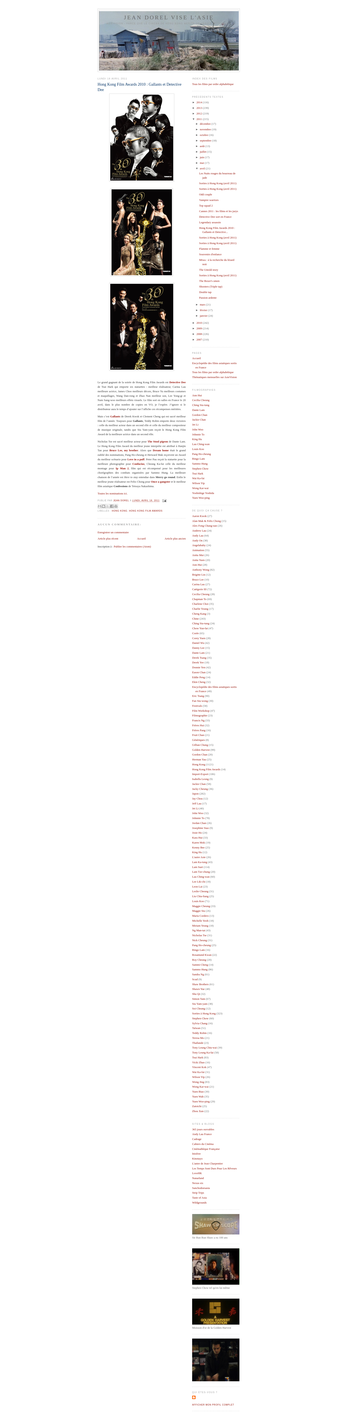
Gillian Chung (200, 744)
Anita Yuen (198, 560)
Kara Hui (197, 837)
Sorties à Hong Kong (204, 1013)
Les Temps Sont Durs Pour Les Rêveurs (214, 1168)
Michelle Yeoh (200, 920)
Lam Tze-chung (201, 871)
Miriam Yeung (200, 925)
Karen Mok (198, 842)
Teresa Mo (198, 1038)
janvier (204, 315)
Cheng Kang (199, 613)
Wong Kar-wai (200, 488)
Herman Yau (199, 759)
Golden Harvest (201, 749)
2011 (199, 119)
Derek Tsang (199, 657)
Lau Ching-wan (201, 444)
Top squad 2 (206, 205)
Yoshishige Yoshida (203, 493)
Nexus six (197, 1183)
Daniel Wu (198, 642)
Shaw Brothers (200, 984)
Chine (195, 618)
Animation (198, 550)
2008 (199, 334)
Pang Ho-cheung (201, 454)
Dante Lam (198, 410)
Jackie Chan (199, 419)
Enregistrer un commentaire (113, 532)
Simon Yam (198, 998)
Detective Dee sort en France (215, 216)
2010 (199, 322)
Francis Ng (198, 720)
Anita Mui (198, 555)
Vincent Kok (199, 1067)
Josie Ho (197, 832)
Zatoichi (196, 1106)
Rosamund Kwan (201, 954)
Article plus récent (108, 538)
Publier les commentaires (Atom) (132, 546)
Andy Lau (197, 535)
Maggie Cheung (201, 906)
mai (202, 162)
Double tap (205, 292)
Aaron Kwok (199, 516)
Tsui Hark (197, 473)
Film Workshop (201, 710)
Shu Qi (196, 993)
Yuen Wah (198, 1096)
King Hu (197, 439)
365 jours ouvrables (203, 1129)
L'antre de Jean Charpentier (207, 1163)
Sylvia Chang (199, 1023)
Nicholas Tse (199, 935)
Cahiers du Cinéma (203, 1144)
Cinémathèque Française (206, 1148)
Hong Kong (119, 511)
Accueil (141, 538)
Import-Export (200, 774)
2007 (199, 339)
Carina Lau (198, 584)
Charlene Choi (200, 603)
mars (203, 304)
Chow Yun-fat (200, 628)
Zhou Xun (198, 1111)
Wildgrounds (199, 1202)
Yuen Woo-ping (201, 497)
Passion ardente (207, 297)
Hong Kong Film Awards (145, 511)
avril (203, 168)
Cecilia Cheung (201, 400)
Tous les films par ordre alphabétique (213, 84)
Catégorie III (199, 589)
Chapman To (199, 599)
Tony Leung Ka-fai (202, 1052)
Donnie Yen (198, 667)
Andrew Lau (199, 530)
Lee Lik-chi (198, 881)
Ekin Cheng (198, 682)
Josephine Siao (200, 828)
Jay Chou (197, 798)
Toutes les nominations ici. (112, 493)
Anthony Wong (200, 569)
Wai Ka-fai (198, 478)
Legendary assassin (210, 222)
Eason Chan (198, 672)
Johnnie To (198, 434)
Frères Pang (198, 730)
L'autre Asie (199, 857)
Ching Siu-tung (200, 405)
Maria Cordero (200, 915)
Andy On (197, 540)
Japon (195, 793)
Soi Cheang (198, 1008)
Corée (195, 633)
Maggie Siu (198, 910)
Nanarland (198, 1178)
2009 (199, 328)
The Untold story (208, 269)
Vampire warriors (209, 200)
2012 (199, 113)
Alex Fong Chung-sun (204, 525)
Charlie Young (200, 608)
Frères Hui (198, 725)
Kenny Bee (198, 847)
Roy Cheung (199, 959)
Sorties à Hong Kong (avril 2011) (217, 183)
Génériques (198, 740)
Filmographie (199, 715)
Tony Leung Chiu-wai (204, 1047)
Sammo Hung (200, 463)
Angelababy (199, 545)
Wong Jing (198, 1082)
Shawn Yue (198, 989)
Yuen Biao (198, 1091)
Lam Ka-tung (199, 862)
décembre (205, 123)
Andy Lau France (202, 1134)
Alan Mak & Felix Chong (206, 521)
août (202, 146)
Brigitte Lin (198, 574)
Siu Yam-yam (199, 1003)
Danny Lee (198, 647)
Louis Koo (198, 449)
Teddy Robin (199, 1033)
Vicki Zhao (198, 1062)
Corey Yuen (198, 638)
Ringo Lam (198, 458)
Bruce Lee (198, 579)
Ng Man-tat (198, 930)
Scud (195, 979)
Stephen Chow (200, 468)
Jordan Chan (199, 823)
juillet (203, 151)
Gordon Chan (199, 414)
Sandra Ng (198, 974)
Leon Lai (197, 886)
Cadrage (196, 1139)
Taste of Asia (199, 1197)
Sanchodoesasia (201, 1188)
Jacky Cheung (200, 788)
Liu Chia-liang (200, 896)
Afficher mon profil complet (213, 1405)
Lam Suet (197, 867)
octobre (204, 135)
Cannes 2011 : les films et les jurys (218, 211)
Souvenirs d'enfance (210, 254)
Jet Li (195, 424)
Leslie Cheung (200, 891)
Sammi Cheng (200, 964)
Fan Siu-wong (200, 700)
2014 (199, 102)
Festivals (197, 705)
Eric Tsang (198, 696)
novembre (206, 129)
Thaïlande (197, 1042)
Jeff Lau (196, 803)
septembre (206, 140)
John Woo (197, 429)
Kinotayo (197, 1158)
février (204, 310)
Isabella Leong (200, 779)
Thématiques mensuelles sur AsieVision (214, 377)
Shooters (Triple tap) (210, 286)
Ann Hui (197, 395)
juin (202, 157)
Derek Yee (198, 662)
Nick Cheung (199, 940)
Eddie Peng (198, 677)
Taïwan (196, 1028)
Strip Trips (198, 1192)
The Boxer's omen (209, 281)
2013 (199, 107)
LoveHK (197, 1173)
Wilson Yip (198, 483)
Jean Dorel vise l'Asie (169, 17)
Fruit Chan (198, 735)
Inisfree (196, 1153)
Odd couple (205, 194)
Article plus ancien (175, 538)
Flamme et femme (209, 248)
